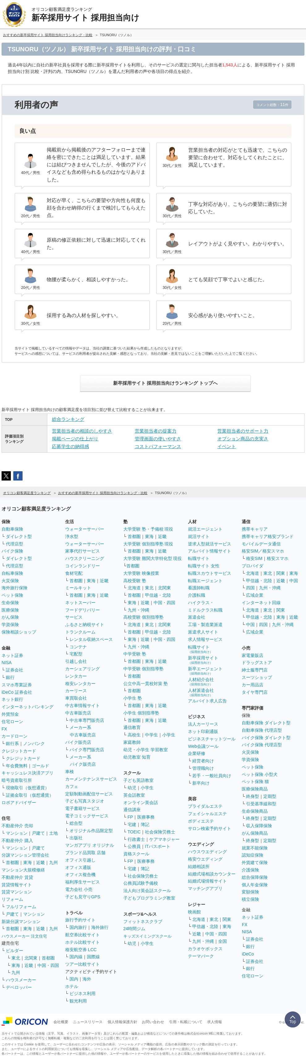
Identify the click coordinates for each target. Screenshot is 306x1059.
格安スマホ (277, 558)
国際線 (93, 956)
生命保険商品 (255, 811)
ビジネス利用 (83, 993)
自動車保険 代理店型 (262, 730)
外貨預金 (10, 714)
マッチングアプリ (205, 888)
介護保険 (250, 869)
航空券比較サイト (82, 934)
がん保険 (10, 617)
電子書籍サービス (82, 808)
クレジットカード (19, 750)
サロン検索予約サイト (209, 828)
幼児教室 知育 (137, 757)
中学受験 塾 (134, 653)
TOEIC (134, 831)
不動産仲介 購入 (17, 840)
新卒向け (201, 783)
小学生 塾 (132, 698)
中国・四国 (48, 965)
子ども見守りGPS (82, 896)
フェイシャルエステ (207, 813)
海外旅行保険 (15, 587)
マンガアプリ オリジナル (89, 845)
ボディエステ (201, 821)
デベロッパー (19, 987)
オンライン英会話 (140, 802)
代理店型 (14, 543)
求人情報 (214, 1022)
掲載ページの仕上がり (75, 438)
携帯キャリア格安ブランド (268, 536)
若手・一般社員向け (211, 775)
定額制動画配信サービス (89, 793)
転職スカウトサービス (209, 573)
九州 (53, 862)
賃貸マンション (17, 891)
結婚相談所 (199, 866)
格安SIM (254, 558)
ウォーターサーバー (84, 529)
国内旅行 (78, 927)
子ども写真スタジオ (84, 800)
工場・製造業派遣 (205, 624)
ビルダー (14, 950)
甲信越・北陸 (158, 595)
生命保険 (10, 602)
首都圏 (12, 862)
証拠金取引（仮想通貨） (29, 795)
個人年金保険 (255, 884)
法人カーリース (203, 724)
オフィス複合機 (80, 874)
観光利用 (78, 1000)
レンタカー (76, 676)
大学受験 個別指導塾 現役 (148, 543)
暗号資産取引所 (17, 780)
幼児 (132, 787)
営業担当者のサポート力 (242, 431)
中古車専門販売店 (87, 720)
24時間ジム (134, 928)
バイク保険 (12, 551)
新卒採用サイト (203, 659)
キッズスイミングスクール (147, 936)
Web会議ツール (203, 746)
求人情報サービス (205, 639)
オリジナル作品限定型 (91, 830)
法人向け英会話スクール (147, 890)
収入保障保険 (259, 825)
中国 (293, 580)
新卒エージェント (205, 670)
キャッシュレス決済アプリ (27, 772)
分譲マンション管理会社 (25, 855)
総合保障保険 (255, 877)
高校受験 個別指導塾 (143, 617)
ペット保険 (12, 595)
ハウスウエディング (207, 851)
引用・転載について (185, 1022)
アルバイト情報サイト (209, 551)
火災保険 (10, 580)
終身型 (252, 796)
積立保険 (250, 899)
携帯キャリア (255, 529)
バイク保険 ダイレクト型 (266, 737)
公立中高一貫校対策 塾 (145, 683)
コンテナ (78, 646)
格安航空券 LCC (81, 949)
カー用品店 (252, 684)
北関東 (30, 957)
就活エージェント (205, 529)
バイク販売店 (78, 742)
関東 (227, 919)
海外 (87, 978)
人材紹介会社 (201, 681)
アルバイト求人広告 (207, 700)
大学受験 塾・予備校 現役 (148, 529)
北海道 (134, 587)
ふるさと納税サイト (84, 624)
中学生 (151, 734)
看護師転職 (199, 587)
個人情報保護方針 (122, 1022)
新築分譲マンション (21, 921)
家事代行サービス (82, 551)
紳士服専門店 (255, 669)
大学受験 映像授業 (141, 573)
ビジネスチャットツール (212, 738)
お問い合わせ (153, 1022)
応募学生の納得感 (70, 446)
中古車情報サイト (82, 705)
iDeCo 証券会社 (17, 692)
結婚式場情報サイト (207, 881)
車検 (69, 771)
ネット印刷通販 (203, 731)
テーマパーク (201, 956)
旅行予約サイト (80, 919)
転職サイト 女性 (203, 565)
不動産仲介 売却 (17, 825)
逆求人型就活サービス (209, 543)
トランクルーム (80, 631)
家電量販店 (252, 655)
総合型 (76, 823)
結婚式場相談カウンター (212, 873)
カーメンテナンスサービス (91, 779)
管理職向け (203, 768)
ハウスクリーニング (84, 558)
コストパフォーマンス (158, 446)
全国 (222, 941)
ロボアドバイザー (19, 802)
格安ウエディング (205, 859)
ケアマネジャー (164, 839)
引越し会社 (76, 661)
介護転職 (196, 595)
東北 (15, 957)
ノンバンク (34, 743)
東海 (27, 862)
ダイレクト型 (19, 536)
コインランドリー (82, 565)
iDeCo (248, 953)
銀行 (10, 677)
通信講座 (132, 809)
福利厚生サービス (82, 881)
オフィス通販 (78, 867)
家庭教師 (132, 742)
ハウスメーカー (21, 979)
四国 (250, 587)
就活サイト (199, 536)
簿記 (145, 824)
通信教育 (132, 727)
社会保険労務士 (160, 831)
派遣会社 (196, 617)
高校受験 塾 (134, 580)
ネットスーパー (80, 602)
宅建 (132, 824)
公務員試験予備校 (140, 883)
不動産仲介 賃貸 (17, 877)
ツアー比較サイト (82, 964)
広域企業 (254, 595)
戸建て (38, 833)
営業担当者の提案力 (155, 431)
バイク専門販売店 (87, 749)
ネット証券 (12, 655)
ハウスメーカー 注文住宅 (24, 936)
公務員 (134, 846)
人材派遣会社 (201, 692)
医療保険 (10, 610)
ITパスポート (157, 846)
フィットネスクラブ (142, 921)
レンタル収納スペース (91, 639)
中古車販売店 (78, 712)
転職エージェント (205, 580)
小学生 (168, 734)
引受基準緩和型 (261, 803)
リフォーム (12, 899)
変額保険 (250, 891)
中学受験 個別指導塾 (143, 668)
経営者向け (203, 760)
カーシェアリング (82, 668)
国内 (74, 978)
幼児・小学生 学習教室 (145, 749)
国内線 (76, 956)
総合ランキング (68, 419)
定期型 (269, 796)
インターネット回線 (261, 602)
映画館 (194, 911)
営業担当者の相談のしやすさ (82, 431)
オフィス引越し (80, 860)
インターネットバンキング (27, 706)
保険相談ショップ (19, 631)
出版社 (76, 837)
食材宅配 (74, 573)
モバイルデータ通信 (261, 543)
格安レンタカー (80, 683)
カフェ (71, 786)
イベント (226, 446)
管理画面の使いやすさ (158, 438)
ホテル (71, 986)
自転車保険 (12, 573)
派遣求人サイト (203, 631)
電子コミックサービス (86, 815)
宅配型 (76, 653)
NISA (7, 662)
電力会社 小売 (78, 889)
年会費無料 (17, 765)
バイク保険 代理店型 (262, 744)
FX (4, 728)
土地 (53, 833)
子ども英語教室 (138, 780)
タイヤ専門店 (255, 692)
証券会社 (14, 669)
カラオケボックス (205, 948)
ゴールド (40, 765)
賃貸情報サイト (17, 884)
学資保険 (10, 624)
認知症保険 (252, 855)
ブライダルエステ (205, 806)
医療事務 (146, 817)
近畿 (40, 862)
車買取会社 (76, 698)
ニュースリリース (88, 1022)
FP (130, 817)
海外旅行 (99, 927)
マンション (17, 833)
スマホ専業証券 (17, 684)
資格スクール (136, 853)
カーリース (76, 690)
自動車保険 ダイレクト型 (266, 722)
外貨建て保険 (255, 862)
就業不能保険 (255, 847)
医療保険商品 (255, 788)
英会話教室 (134, 795)
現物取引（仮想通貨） (27, 787)
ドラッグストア (257, 662)
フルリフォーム (21, 906)
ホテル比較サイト (82, 942)
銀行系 (12, 743)
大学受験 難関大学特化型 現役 (152, 558)
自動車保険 (12, 529)
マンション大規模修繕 (23, 869)
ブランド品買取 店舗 (85, 852)
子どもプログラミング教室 (149, 898)
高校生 (134, 734)
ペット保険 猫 (255, 781)
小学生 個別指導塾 (141, 712)
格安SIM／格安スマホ (263, 551)
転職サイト (199, 558)
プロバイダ (252, 565)
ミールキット (78, 587)
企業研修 (196, 753)
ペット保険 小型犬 (260, 774)
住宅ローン (12, 721)
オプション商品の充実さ (242, 438)
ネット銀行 (12, 699)
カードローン (15, 736)
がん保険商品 (255, 833)
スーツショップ (257, 677)
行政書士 (136, 839)
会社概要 (60, 1022)
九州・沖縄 (138, 610)
